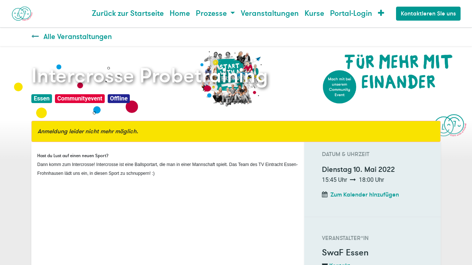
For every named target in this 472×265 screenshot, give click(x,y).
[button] (381, 13)
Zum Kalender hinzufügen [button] (364, 195)
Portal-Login (351, 13)
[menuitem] (128, 13)
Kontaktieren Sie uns (428, 14)
